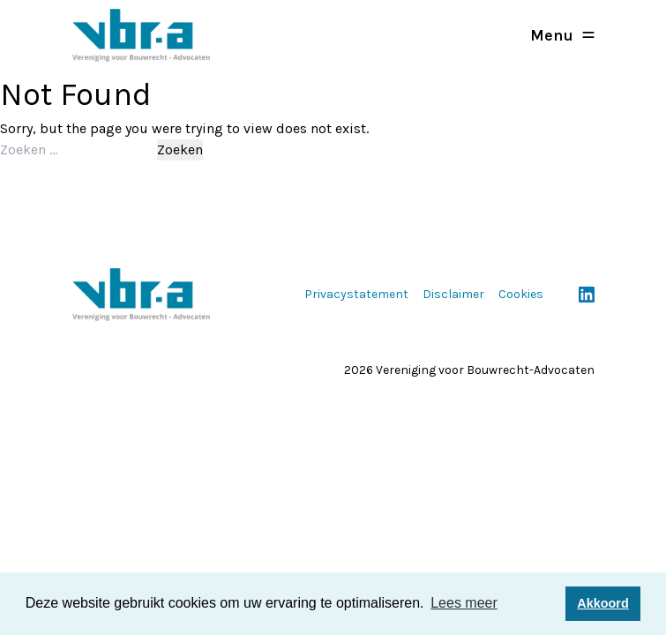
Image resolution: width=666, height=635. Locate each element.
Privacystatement (356, 294)
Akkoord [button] (602, 603)
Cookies (520, 294)
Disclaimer (453, 294)
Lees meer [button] (464, 602)
